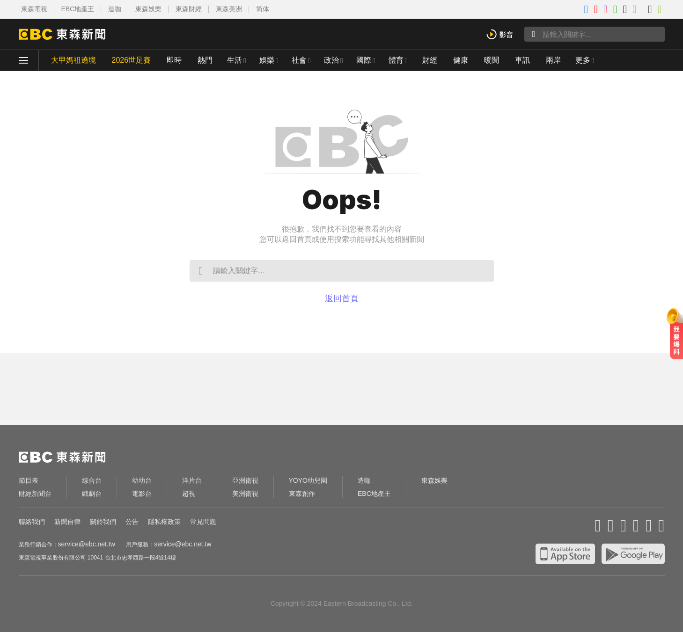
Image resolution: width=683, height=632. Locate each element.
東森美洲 (229, 9)
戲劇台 (92, 493)
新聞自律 (67, 521)
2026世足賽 (131, 60)
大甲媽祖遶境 (73, 60)
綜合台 (92, 480)
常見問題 (203, 521)
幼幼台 (142, 480)
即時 (174, 60)
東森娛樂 (148, 9)
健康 (460, 60)
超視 (188, 493)
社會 (299, 60)
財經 (429, 60)
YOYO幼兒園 (308, 480)
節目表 (28, 480)
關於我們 (103, 521)
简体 (262, 9)
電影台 (142, 493)
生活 (234, 60)
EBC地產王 (78, 9)
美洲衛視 (245, 493)
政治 (331, 60)
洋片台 (192, 480)
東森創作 (302, 493)
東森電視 (34, 9)
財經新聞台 (35, 493)
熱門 (205, 60)
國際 (363, 60)
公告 (132, 521)
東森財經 (189, 9)
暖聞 (491, 60)
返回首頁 (342, 298)
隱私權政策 (164, 521)
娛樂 (266, 60)
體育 (396, 60)
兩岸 (553, 60)
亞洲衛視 (245, 480)
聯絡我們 (32, 521)
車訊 (522, 60)
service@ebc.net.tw (86, 544)
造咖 (114, 9)
